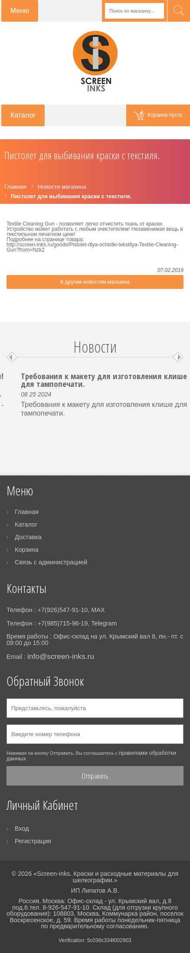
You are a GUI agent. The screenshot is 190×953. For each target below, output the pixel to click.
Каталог (26, 524)
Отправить (95, 776)
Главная (27, 511)
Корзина (27, 549)
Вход (22, 828)
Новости (95, 346)
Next (178, 357)
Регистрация (33, 841)
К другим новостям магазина (94, 282)
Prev (12, 357)
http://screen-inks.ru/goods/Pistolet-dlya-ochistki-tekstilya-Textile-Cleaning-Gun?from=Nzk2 (92, 247)
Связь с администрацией (51, 562)
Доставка (28, 537)
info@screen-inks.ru (60, 656)
